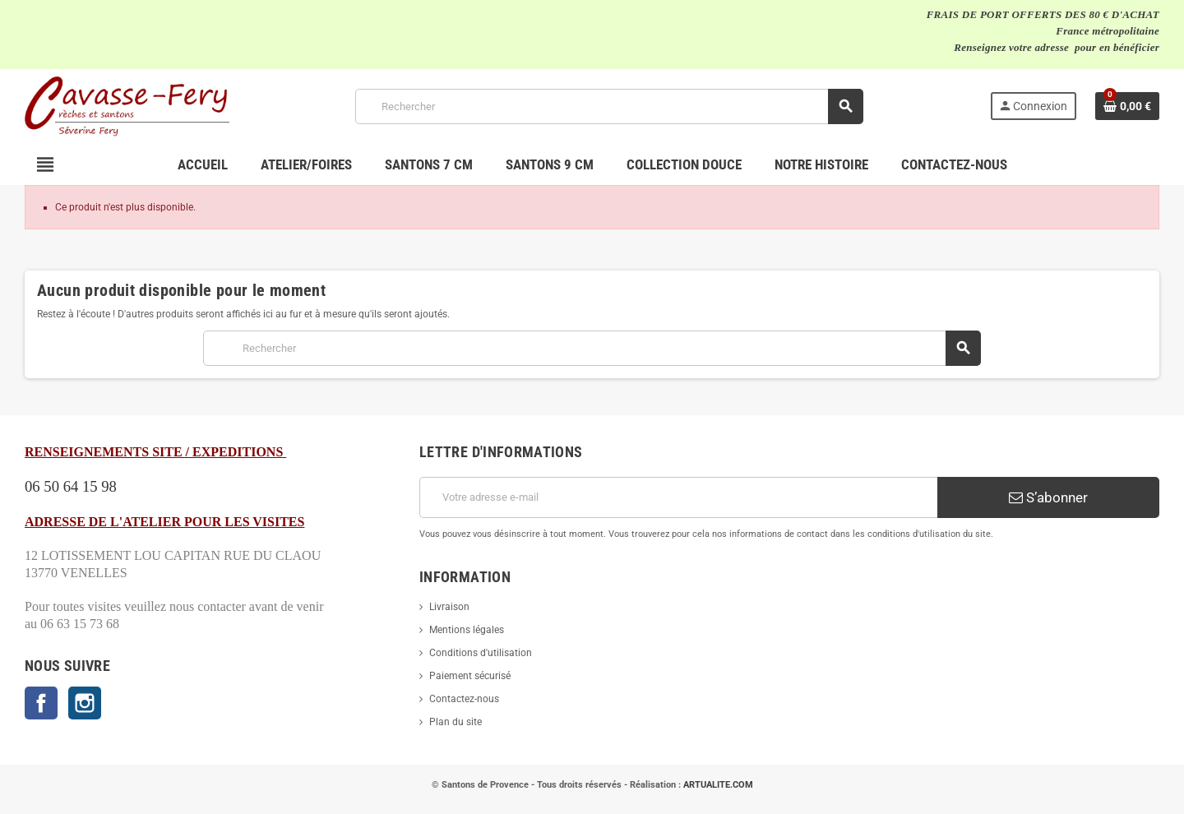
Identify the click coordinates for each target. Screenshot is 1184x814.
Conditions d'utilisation (480, 653)
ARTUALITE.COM (718, 784)
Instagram (84, 703)
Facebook (41, 703)
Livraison (449, 607)
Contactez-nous (464, 699)
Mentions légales (466, 630)
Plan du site (455, 722)
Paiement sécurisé (470, 676)
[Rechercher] (609, 106)
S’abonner (1048, 497)
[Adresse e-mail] (678, 497)
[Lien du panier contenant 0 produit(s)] (1127, 106)
